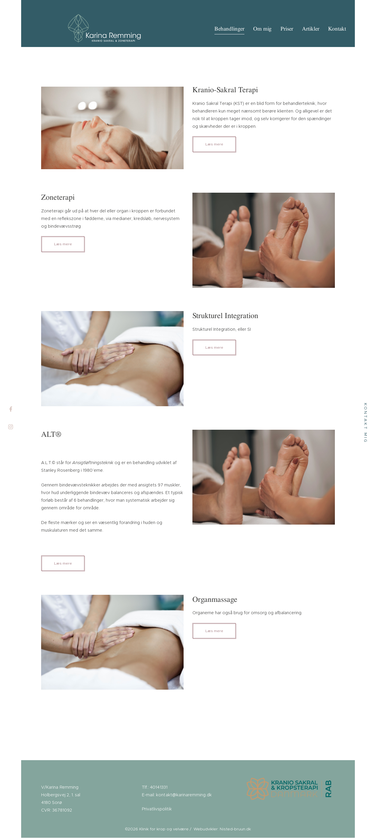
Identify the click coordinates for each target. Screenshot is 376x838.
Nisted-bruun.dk (235, 829)
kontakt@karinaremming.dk (183, 795)
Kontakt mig (365, 423)
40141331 (158, 788)
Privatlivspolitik (157, 809)
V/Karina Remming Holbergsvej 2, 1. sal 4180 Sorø (60, 795)
